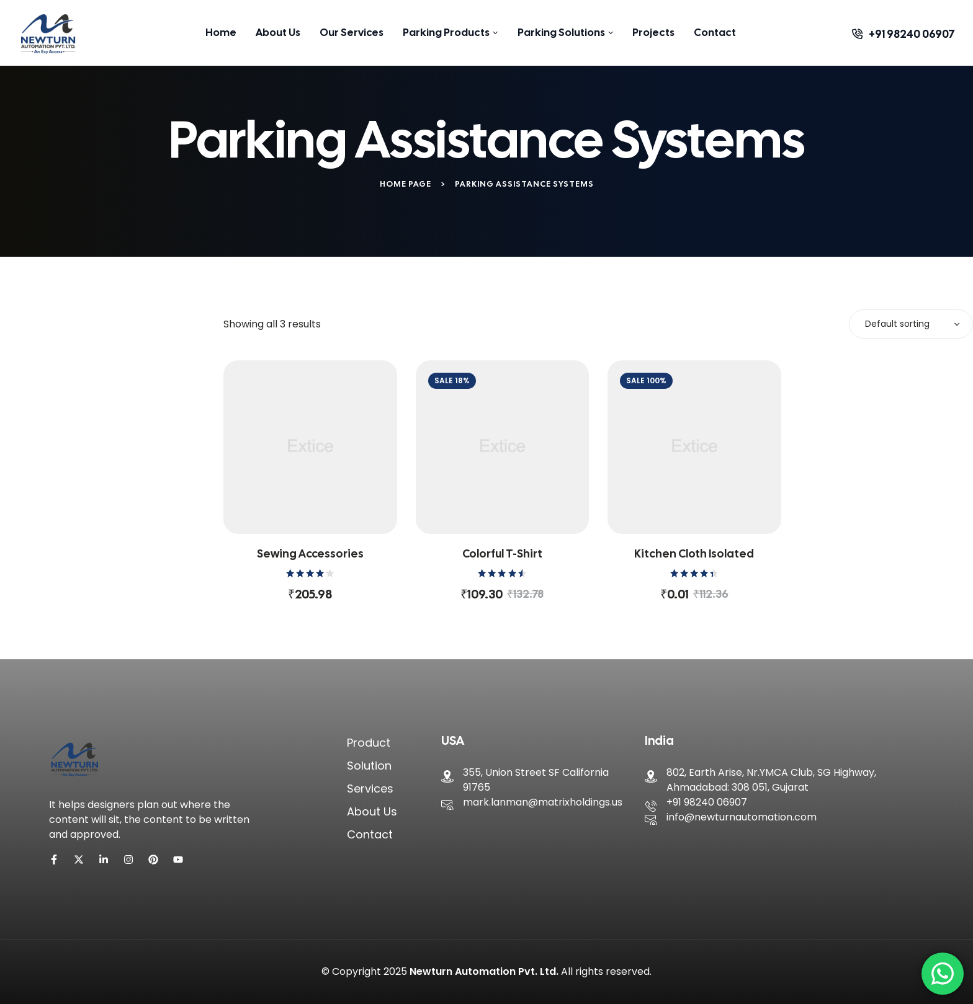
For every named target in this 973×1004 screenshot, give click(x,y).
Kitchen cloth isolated (694, 553)
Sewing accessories (310, 553)
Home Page (405, 184)
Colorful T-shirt (502, 553)
